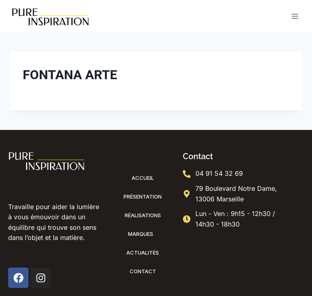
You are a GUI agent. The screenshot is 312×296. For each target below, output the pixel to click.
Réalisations (143, 215)
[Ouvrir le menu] (294, 16)
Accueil (143, 178)
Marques (142, 234)
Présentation (143, 196)
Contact (143, 271)
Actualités (142, 252)
